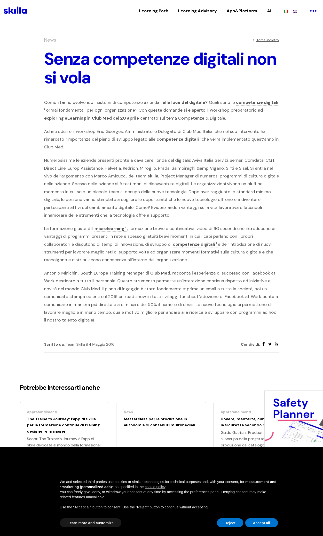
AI (269, 11)
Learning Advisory (197, 11)
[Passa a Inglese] (295, 11)
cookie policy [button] (155, 487)
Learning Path (153, 11)
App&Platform (242, 11)
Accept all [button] (261, 523)
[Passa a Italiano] (286, 11)
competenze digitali (179, 139)
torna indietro (265, 40)
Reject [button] (230, 523)
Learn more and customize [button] (91, 523)
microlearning (111, 228)
